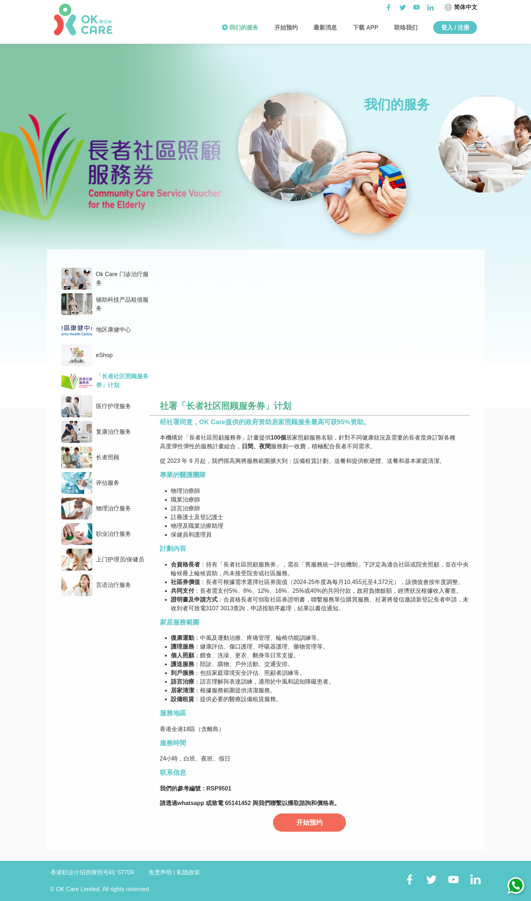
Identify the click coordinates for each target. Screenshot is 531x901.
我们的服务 (243, 27)
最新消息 (324, 27)
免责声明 (161, 872)
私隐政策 (188, 872)
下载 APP (364, 27)
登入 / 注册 (455, 27)
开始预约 (285, 27)
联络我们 (405, 27)
